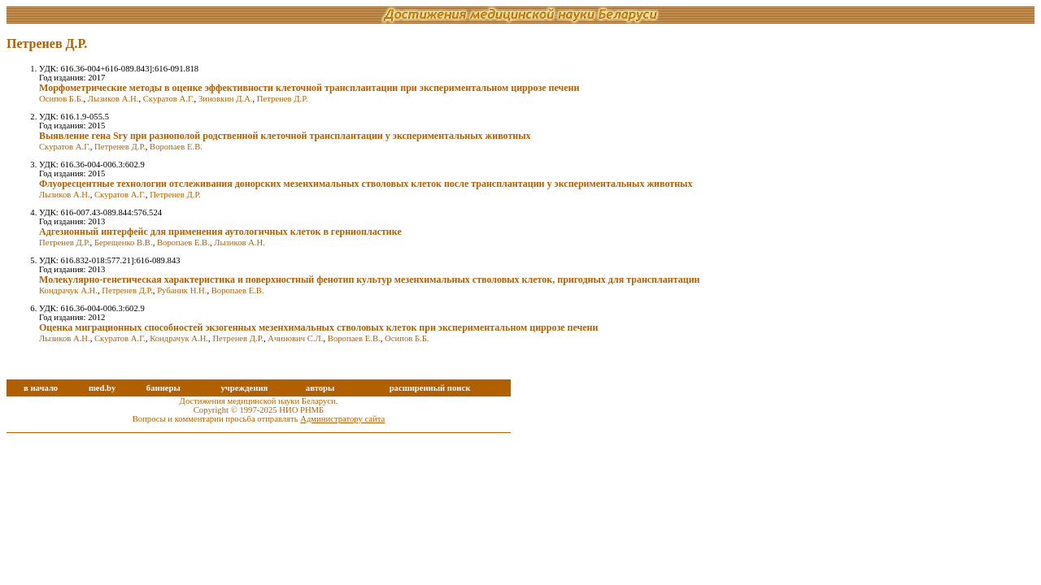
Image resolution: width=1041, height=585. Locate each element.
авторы (320, 388)
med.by (102, 388)
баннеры (163, 388)
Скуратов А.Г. (168, 98)
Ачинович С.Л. (295, 338)
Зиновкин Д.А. (225, 98)
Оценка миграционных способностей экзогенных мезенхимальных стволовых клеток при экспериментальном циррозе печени (318, 327)
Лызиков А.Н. (113, 98)
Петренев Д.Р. (282, 98)
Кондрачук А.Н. (68, 290)
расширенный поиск (430, 388)
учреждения (244, 388)
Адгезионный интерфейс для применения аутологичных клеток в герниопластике (220, 231)
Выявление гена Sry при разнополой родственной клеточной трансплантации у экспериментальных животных (285, 135)
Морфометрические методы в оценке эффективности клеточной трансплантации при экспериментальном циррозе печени (309, 87)
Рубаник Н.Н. (182, 290)
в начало (41, 388)
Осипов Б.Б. (61, 98)
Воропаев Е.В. (176, 146)
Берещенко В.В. (123, 242)
